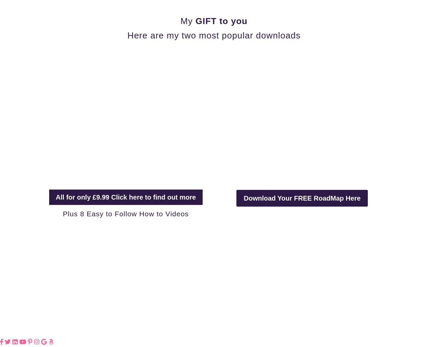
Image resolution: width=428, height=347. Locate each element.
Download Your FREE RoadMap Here (302, 198)
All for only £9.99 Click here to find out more (126, 197)
